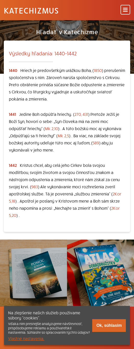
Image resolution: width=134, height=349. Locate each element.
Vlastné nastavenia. (26, 338)
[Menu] (125, 10)
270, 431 (81, 114)
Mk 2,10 (51, 128)
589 (95, 142)
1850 (98, 70)
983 (34, 186)
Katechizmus (31, 10)
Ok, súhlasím (109, 325)
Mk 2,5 (63, 135)
